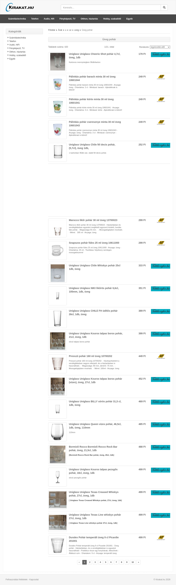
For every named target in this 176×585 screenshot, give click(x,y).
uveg (76, 30)
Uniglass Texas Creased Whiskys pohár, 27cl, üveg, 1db (95, 500)
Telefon (35, 19)
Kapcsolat (34, 579)
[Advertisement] (24, 118)
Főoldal (51, 30)
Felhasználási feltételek (17, 579)
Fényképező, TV (68, 19)
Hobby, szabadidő (112, 19)
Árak (60, 30)
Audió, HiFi (14, 45)
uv (70, 30)
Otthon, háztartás (89, 19)
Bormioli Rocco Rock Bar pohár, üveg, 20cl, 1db (92, 455)
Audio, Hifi (49, 19)
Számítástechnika (17, 19)
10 (133, 562)
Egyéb (129, 19)
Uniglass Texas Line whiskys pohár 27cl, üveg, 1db (93, 523)
